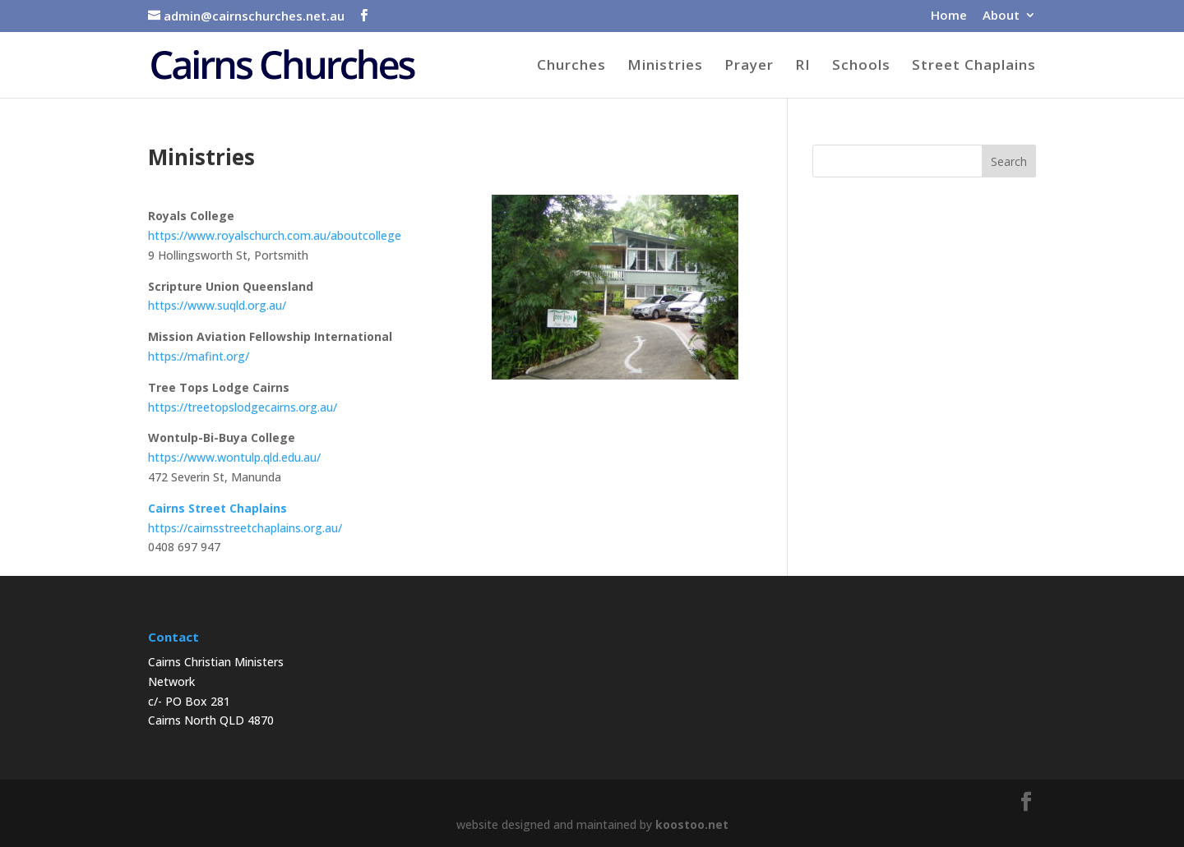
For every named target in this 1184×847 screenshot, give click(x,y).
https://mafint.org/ (198, 356)
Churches (571, 66)
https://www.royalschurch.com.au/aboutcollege (274, 235)
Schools (861, 66)
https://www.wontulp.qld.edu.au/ (234, 457)
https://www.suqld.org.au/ (217, 305)
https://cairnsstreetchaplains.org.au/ (245, 528)
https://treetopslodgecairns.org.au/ (242, 407)
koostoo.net (691, 824)
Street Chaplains (974, 66)
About (1001, 16)
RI (803, 66)
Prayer (749, 66)
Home (949, 16)
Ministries (665, 66)
